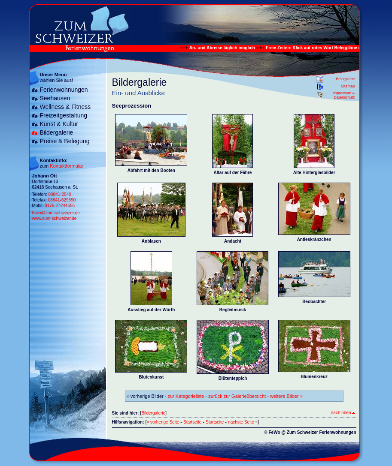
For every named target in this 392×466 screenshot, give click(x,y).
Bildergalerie (56, 132)
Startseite (192, 422)
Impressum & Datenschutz (344, 95)
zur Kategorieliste (186, 396)
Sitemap (348, 86)
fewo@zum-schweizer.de (56, 212)
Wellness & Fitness (65, 106)
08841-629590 (62, 200)
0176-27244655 (60, 205)
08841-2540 (59, 194)
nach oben (343, 412)
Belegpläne (345, 79)
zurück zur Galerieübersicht (237, 396)
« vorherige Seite (163, 422)
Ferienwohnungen (64, 89)
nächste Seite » (243, 422)
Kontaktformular (66, 165)
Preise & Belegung (65, 141)
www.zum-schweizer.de (54, 218)
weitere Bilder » (286, 396)
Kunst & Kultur (59, 123)
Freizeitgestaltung (64, 115)
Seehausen (55, 98)
